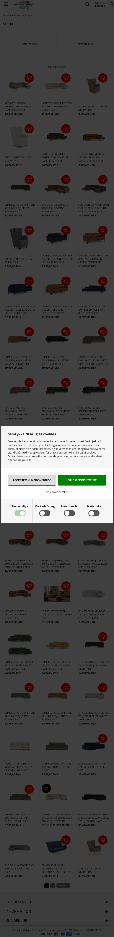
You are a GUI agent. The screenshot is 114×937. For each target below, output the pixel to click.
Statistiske (94, 506)
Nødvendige (20, 506)
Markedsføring (45, 506)
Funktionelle (69, 506)
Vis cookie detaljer (57, 492)
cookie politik (22, 460)
